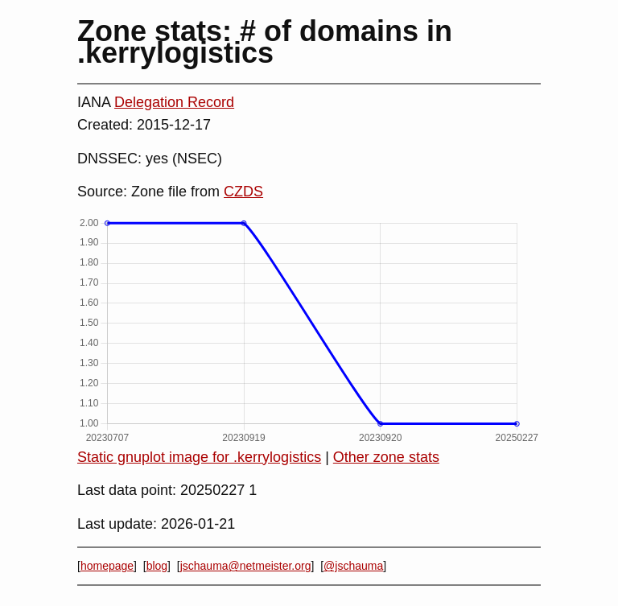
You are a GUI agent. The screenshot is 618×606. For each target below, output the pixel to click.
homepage (107, 565)
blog (156, 565)
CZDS (243, 191)
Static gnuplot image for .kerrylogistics (199, 457)
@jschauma (353, 565)
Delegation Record (174, 102)
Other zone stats (386, 457)
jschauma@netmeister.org (245, 565)
